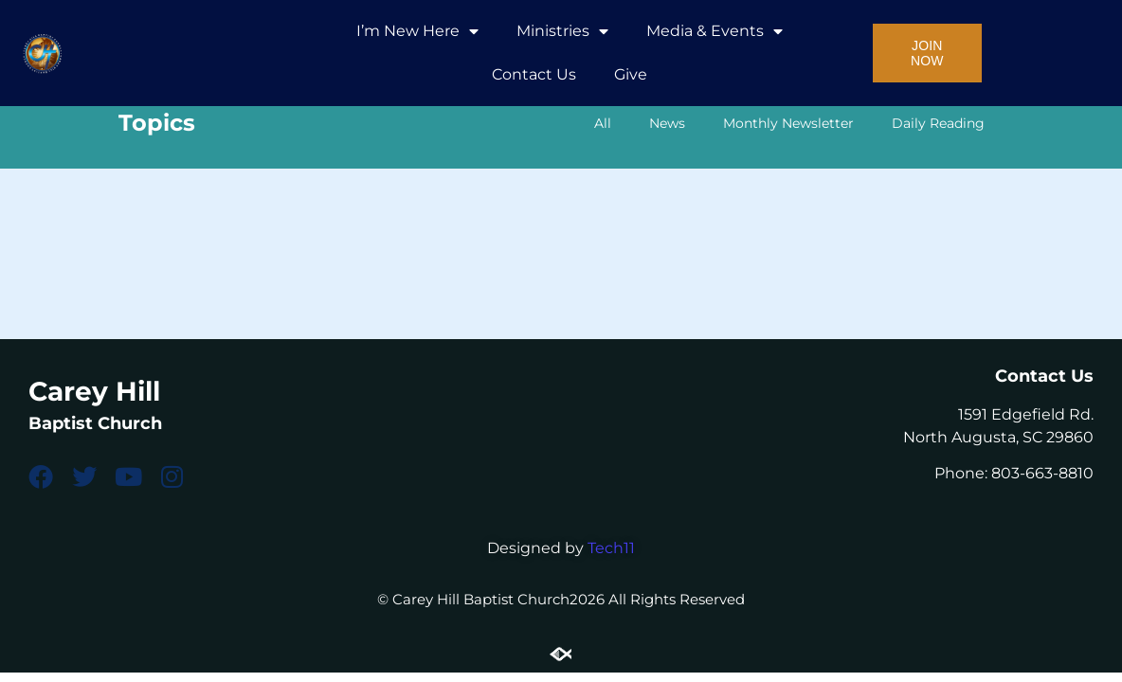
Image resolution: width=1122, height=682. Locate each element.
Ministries (562, 31)
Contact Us (534, 74)
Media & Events (714, 31)
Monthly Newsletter (788, 123)
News (667, 123)
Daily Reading (938, 123)
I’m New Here (417, 31)
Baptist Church (95, 423)
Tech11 (611, 548)
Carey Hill (94, 391)
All (602, 123)
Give (630, 74)
